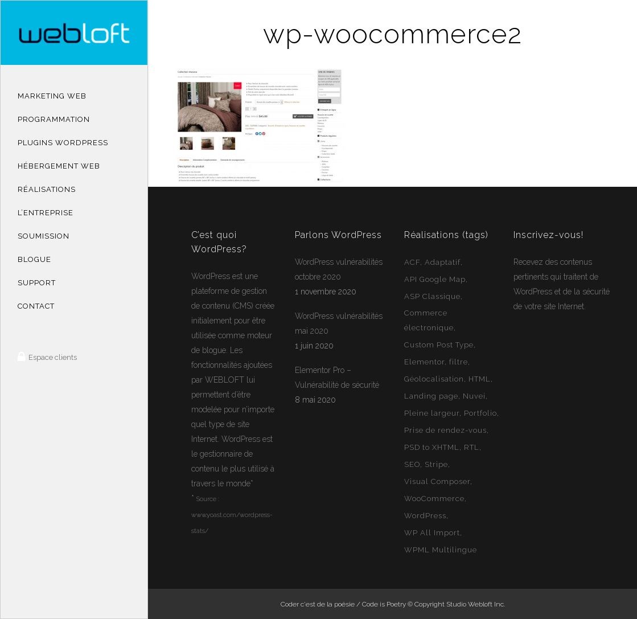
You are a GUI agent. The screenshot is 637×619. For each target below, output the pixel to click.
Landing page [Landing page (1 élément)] (431, 396)
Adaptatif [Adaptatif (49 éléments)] (443, 262)
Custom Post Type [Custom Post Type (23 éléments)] (439, 345)
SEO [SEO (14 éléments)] (412, 464)
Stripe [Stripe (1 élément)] (436, 464)
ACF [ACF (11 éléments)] (412, 262)
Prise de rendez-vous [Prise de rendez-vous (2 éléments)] (445, 430)
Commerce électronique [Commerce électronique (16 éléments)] (429, 320)
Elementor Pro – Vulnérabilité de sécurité (337, 378)
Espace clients (52, 357)
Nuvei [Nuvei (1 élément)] (474, 396)
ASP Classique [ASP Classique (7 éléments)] (432, 296)
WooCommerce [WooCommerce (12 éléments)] (434, 498)
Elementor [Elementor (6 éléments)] (424, 362)
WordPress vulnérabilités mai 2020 (339, 323)
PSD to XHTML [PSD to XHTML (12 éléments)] (431, 447)
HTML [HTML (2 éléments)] (479, 379)
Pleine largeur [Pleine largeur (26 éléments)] (431, 413)
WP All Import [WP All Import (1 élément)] (432, 532)
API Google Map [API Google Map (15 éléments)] (435, 279)
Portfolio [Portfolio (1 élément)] (480, 413)
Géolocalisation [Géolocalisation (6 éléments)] (434, 379)
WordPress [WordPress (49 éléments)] (425, 515)
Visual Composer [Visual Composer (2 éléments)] (437, 481)
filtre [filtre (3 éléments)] (458, 362)
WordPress (210, 276)
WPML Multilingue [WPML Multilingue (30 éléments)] (440, 550)
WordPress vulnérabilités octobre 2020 (339, 269)
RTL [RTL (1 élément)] (471, 447)
